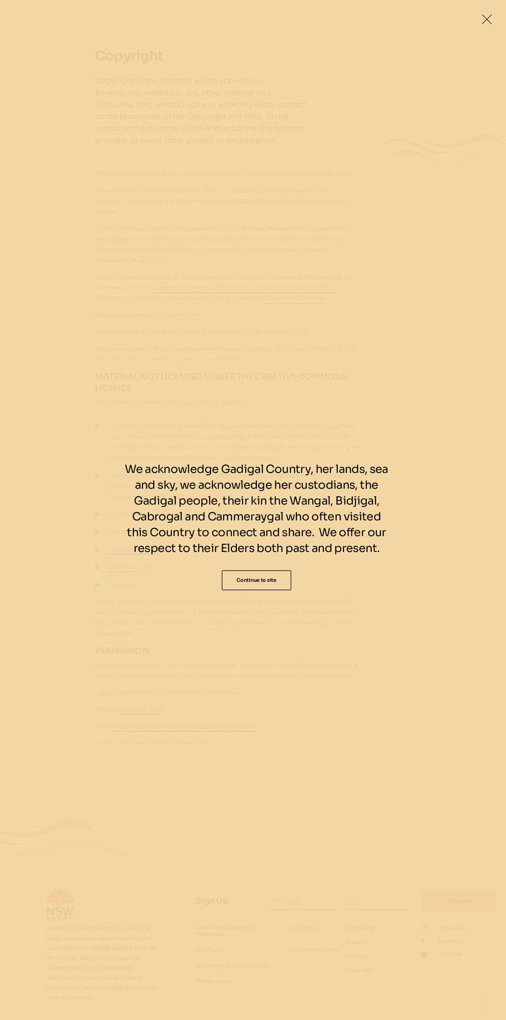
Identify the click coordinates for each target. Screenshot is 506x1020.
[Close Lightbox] (486, 19)
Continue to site (256, 580)
